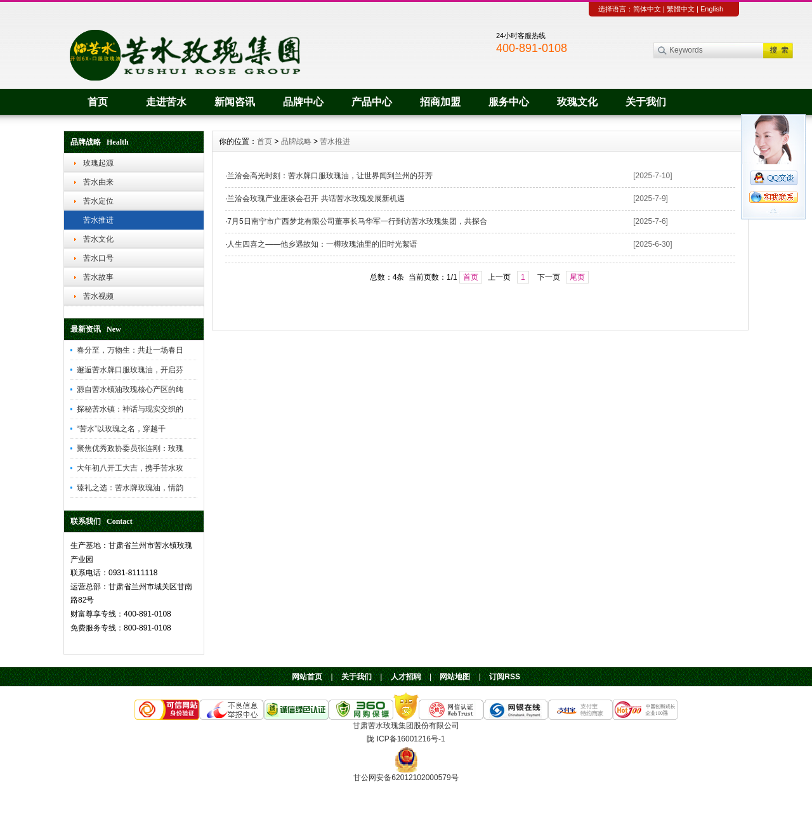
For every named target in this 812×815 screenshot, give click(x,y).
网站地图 (455, 676)
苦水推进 (98, 220)
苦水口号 (98, 258)
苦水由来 (98, 182)
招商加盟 (440, 101)
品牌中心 (303, 101)
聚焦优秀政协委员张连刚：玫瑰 (130, 448)
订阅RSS (504, 676)
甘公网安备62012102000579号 (405, 777)
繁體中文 (681, 9)
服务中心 (508, 101)
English (711, 9)
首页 (98, 101)
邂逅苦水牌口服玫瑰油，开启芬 (130, 369)
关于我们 (645, 101)
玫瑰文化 (577, 101)
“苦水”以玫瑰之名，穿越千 (121, 428)
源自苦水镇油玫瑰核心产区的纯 (130, 389)
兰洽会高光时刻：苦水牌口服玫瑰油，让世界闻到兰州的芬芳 (330, 175)
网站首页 (307, 676)
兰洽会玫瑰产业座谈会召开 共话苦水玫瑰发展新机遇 (315, 198)
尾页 (577, 277)
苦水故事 (98, 277)
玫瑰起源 (98, 163)
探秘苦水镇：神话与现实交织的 (130, 409)
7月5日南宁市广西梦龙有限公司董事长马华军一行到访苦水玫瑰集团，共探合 (357, 221)
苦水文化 (98, 239)
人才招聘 (406, 676)
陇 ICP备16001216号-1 (406, 738)
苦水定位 (98, 201)
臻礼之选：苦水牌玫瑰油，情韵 (130, 487)
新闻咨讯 (234, 101)
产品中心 (371, 101)
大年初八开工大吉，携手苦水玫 (130, 468)
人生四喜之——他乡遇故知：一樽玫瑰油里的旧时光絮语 (322, 244)
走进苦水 (166, 101)
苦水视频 (98, 296)
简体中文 (647, 9)
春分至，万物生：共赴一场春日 (130, 350)
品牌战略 (296, 141)
